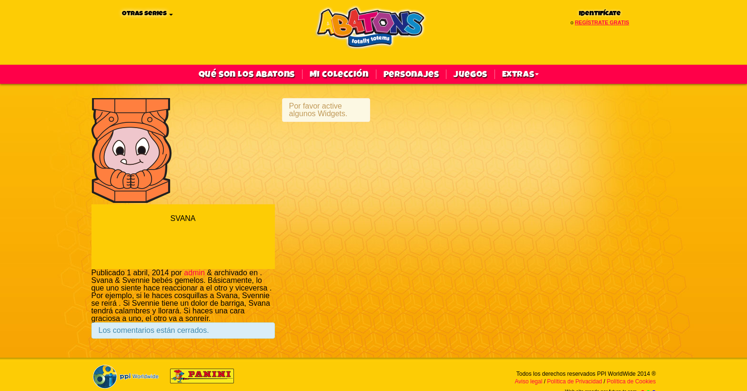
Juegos (470, 74)
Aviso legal (529, 381)
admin (194, 273)
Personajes (411, 74)
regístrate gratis (602, 22)
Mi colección (339, 74)
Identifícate (600, 14)
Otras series (147, 14)
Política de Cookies (631, 381)
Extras (520, 74)
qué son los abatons (247, 74)
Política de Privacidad (574, 381)
